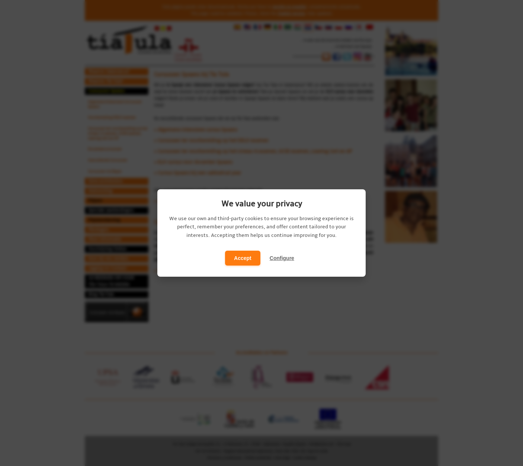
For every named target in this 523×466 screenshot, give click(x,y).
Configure (282, 258)
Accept (242, 258)
